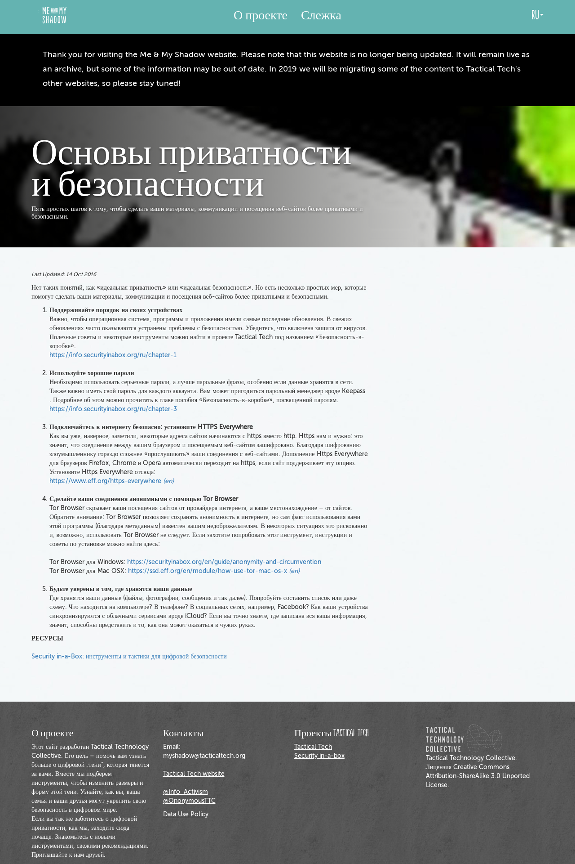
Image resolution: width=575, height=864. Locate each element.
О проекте (261, 15)
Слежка (321, 15)
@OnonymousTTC (189, 800)
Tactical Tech (313, 746)
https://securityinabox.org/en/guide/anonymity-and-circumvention (224, 562)
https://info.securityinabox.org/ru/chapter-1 (113, 355)
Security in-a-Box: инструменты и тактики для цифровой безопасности (129, 656)
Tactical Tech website (194, 773)
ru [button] (537, 15)
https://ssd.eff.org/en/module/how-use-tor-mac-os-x (214, 571)
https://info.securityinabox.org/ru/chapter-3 (113, 409)
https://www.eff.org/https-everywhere (111, 481)
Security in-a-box (319, 755)
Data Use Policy (185, 814)
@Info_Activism (185, 791)
